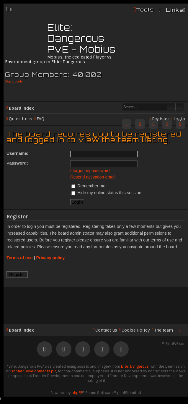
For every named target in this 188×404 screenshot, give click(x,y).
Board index (21, 108)
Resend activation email (92, 177)
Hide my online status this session (106, 192)
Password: (17, 163)
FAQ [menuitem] (40, 118)
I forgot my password (90, 170)
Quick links (20, 118)
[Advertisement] (96, 303)
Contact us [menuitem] (106, 330)
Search (171, 107)
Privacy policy (50, 257)
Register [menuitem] (160, 118)
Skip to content (15, 81)
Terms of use (19, 257)
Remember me (88, 186)
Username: (17, 153)
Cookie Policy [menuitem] (136, 330)
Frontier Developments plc (33, 371)
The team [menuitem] (163, 330)
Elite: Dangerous (135, 366)
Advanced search (180, 107)
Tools (145, 10)
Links (174, 10)
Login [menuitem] (179, 118)
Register (17, 274)
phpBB (77, 392)
